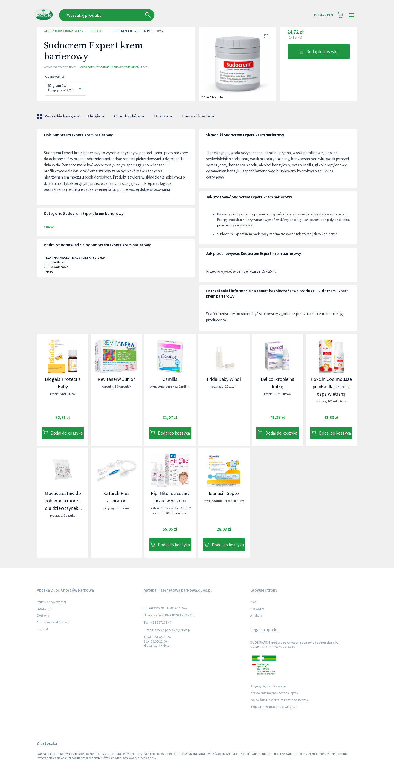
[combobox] (141, 15)
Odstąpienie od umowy (53, 622)
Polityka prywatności (51, 602)
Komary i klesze (199, 116)
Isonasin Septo (224, 493)
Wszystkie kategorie (59, 116)
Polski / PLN (323, 15)
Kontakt (42, 629)
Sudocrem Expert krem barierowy (137, 31)
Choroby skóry (130, 116)
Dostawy (43, 615)
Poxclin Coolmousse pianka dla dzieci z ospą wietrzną (331, 386)
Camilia (170, 379)
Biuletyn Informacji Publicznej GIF (273, 706)
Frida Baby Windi (224, 379)
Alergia (97, 116)
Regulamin (44, 608)
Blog (253, 602)
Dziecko (96, 31)
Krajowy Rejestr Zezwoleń (268, 686)
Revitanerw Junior (116, 379)
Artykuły (256, 615)
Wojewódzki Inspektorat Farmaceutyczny (279, 700)
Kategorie (257, 608)
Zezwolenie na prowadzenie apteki (274, 693)
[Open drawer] (351, 15)
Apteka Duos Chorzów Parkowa (62, 31)
